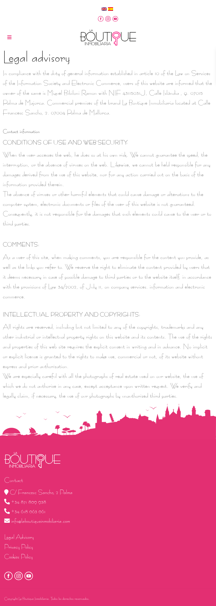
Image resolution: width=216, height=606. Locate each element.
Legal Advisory (19, 536)
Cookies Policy (18, 556)
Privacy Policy (18, 546)
